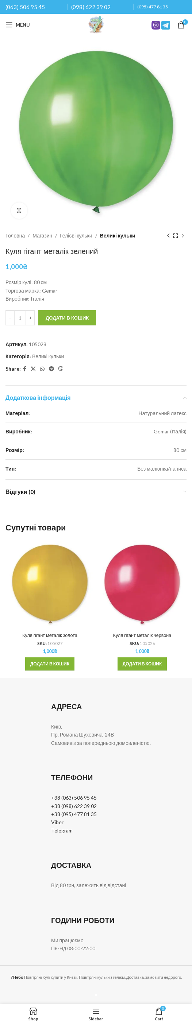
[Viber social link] (61, 369)
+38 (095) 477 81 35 (74, 814)
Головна (15, 235)
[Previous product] (168, 235)
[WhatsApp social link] (42, 369)
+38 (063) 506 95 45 (74, 798)
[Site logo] (96, 24)
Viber (57, 822)
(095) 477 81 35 (152, 6)
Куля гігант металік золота (49, 635)
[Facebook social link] (24, 369)
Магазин (42, 235)
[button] (50, 664)
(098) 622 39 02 (91, 7)
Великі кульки (117, 235)
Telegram (62, 830)
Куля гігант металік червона (142, 635)
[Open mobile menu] (18, 25)
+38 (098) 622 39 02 (74, 806)
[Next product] (183, 235)
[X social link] (33, 369)
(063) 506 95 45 (25, 7)
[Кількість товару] (20, 317)
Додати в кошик (67, 318)
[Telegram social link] (51, 369)
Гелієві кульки (76, 235)
